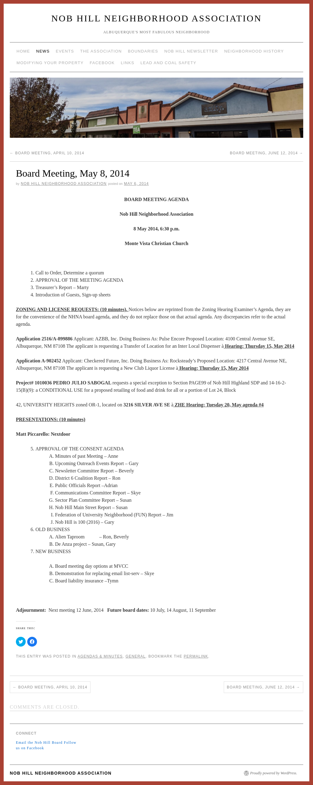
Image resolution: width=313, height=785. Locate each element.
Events (65, 51)
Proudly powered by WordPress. (273, 773)
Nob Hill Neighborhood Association (156, 18)
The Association (101, 51)
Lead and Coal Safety (168, 63)
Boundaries (143, 51)
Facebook (102, 63)
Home (23, 51)
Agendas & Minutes (100, 656)
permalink (196, 656)
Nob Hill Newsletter (191, 51)
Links (127, 63)
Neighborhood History (254, 51)
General (136, 656)
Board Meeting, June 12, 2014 (266, 153)
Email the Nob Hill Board (39, 742)
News (43, 51)
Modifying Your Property (50, 63)
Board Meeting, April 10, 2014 (47, 153)
